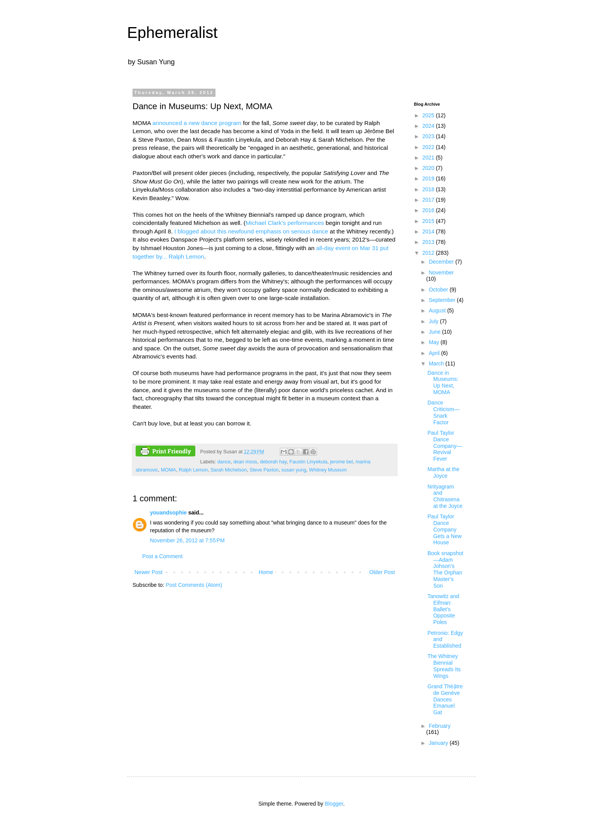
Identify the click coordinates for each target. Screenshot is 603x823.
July (434, 321)
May (434, 342)
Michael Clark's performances (285, 222)
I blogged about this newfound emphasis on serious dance (251, 231)
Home (265, 572)
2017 (429, 200)
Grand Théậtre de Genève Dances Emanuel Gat (445, 699)
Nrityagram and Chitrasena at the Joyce (445, 496)
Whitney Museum (327, 470)
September (443, 300)
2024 (429, 126)
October (439, 289)
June (435, 332)
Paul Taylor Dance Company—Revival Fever (444, 446)
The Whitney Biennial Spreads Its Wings (444, 666)
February (439, 726)
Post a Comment (162, 556)
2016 (429, 210)
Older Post (382, 572)
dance (224, 462)
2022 (429, 147)
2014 (429, 231)
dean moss (245, 462)
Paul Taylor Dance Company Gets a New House (444, 529)
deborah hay (273, 462)
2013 (429, 242)
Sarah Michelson (228, 470)
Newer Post (148, 572)
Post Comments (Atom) (194, 585)
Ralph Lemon (193, 470)
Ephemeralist (172, 32)
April (435, 353)
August (438, 310)
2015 (429, 221)
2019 (429, 178)
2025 (429, 115)
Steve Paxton (264, 470)
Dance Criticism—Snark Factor (443, 412)
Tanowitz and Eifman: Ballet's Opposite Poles (443, 609)
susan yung (293, 470)
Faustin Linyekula (308, 462)
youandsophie (168, 512)
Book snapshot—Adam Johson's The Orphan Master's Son (445, 569)
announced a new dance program (196, 123)
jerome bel (341, 462)
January (439, 743)
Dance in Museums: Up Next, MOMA (442, 382)
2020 (429, 168)
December (442, 262)
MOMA (168, 470)
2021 (429, 157)
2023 (429, 136)
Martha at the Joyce (443, 472)
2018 (429, 189)
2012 (429, 253)
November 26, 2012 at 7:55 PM (187, 540)
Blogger (334, 804)
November (441, 272)
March (437, 363)
